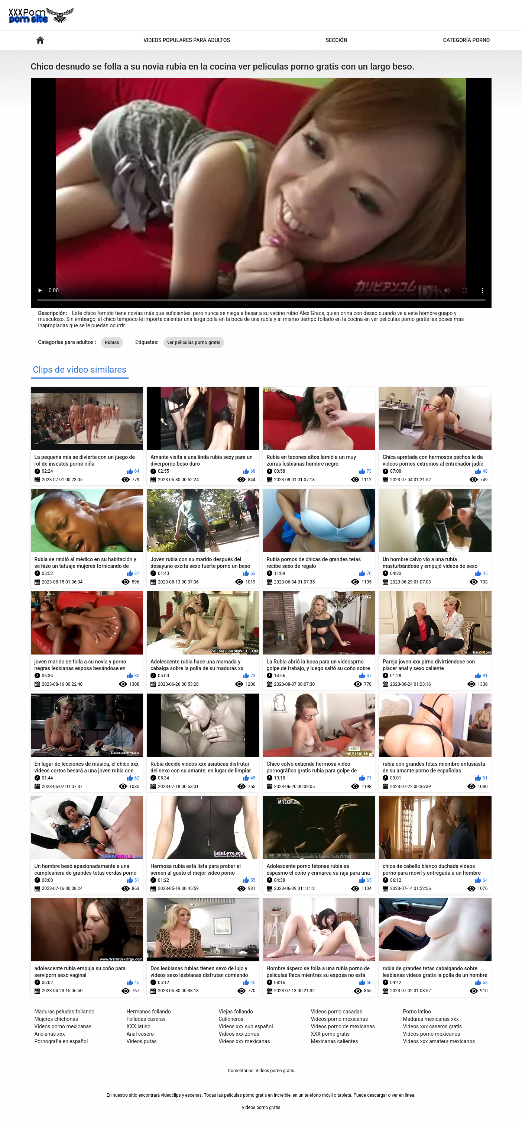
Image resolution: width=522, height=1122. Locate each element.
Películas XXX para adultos (40, 40)
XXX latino (139, 1026)
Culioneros (231, 1019)
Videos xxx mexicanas (244, 1041)
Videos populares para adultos (186, 40)
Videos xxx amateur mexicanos (439, 1041)
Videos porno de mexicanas (343, 1026)
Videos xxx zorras (239, 1034)
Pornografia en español (61, 1041)
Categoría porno (466, 40)
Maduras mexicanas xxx (431, 1019)
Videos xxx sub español (246, 1026)
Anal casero (140, 1034)
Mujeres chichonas (56, 1019)
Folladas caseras (146, 1019)
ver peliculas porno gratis (193, 342)
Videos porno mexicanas (63, 1026)
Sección (336, 40)
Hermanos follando (149, 1012)
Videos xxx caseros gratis (432, 1026)
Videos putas (142, 1041)
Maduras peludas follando (65, 1012)
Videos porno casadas (337, 1012)
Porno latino (417, 1012)
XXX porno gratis (330, 1034)
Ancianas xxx (50, 1034)
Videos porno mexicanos (431, 1034)
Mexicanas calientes (334, 1041)
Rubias (112, 342)
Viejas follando (236, 1012)
